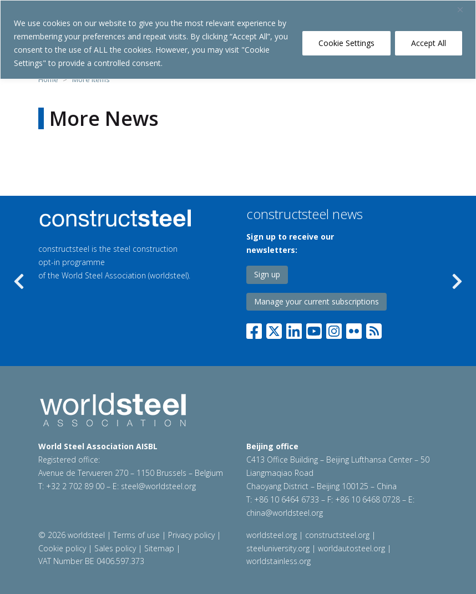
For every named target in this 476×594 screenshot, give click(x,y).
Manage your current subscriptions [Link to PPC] (316, 301)
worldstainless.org (278, 561)
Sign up (267, 274)
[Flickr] (354, 329)
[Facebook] (256, 329)
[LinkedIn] (294, 329)
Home (48, 79)
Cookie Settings (346, 43)
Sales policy (115, 548)
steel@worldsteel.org (158, 486)
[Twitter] (274, 329)
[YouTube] (314, 329)
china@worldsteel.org (284, 512)
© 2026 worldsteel (72, 535)
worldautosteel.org (351, 548)
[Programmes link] (116, 218)
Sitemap (159, 548)
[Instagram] (334, 329)
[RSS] (374, 329)
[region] (238, 39)
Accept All (428, 43)
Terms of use (136, 535)
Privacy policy (191, 535)
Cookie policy (62, 548)
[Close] (464, 9)
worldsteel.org (271, 535)
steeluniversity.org (278, 548)
